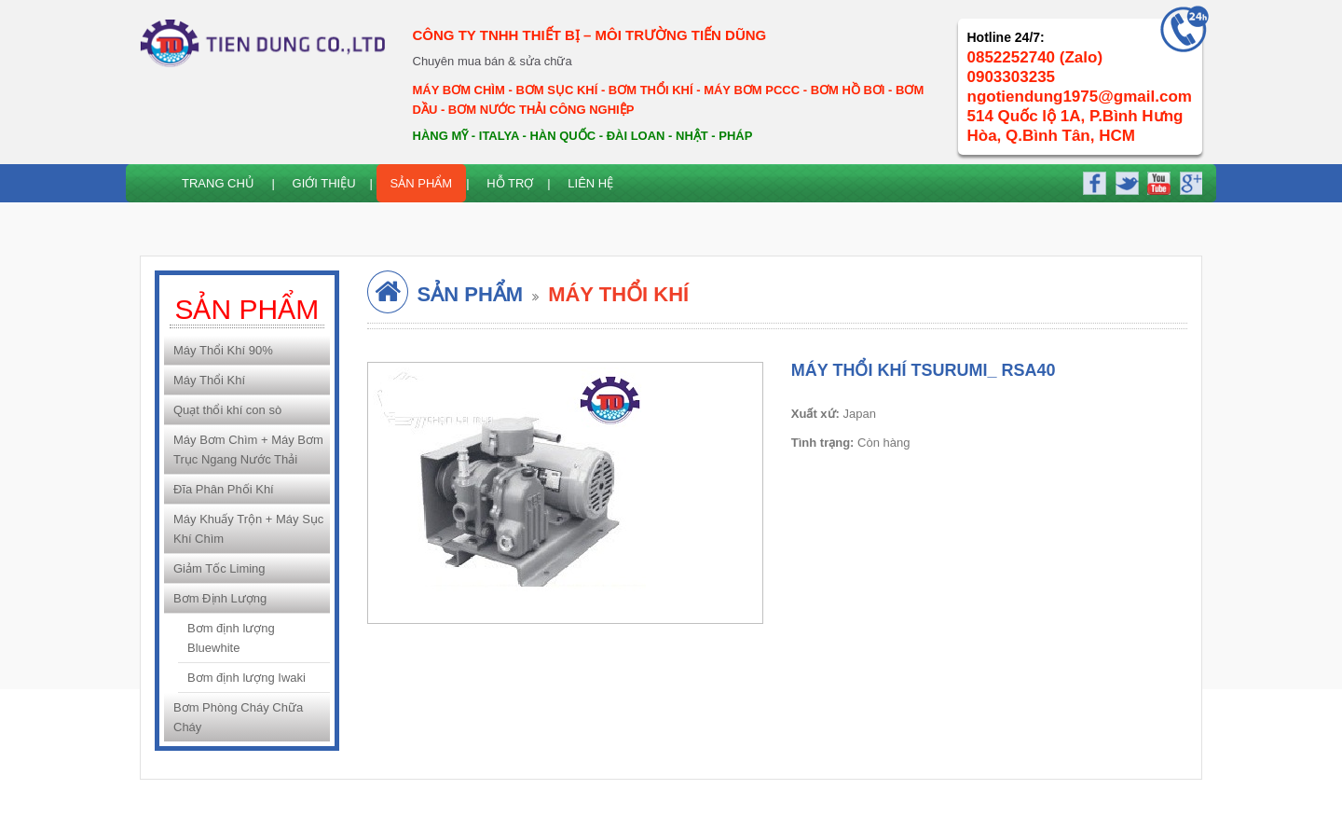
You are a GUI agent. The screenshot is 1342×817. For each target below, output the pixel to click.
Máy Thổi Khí (209, 380)
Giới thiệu (324, 183)
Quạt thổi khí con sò (227, 410)
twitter (1126, 181)
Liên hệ (590, 183)
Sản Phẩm (421, 183)
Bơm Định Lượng (220, 598)
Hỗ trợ (509, 183)
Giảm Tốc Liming (219, 568)
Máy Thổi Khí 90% (223, 350)
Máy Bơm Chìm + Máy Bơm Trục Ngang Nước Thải (248, 449)
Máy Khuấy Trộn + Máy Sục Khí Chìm (248, 529)
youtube (1157, 181)
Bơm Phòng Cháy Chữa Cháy (238, 717)
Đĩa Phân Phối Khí (223, 489)
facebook (1094, 181)
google (1188, 181)
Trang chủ (218, 183)
